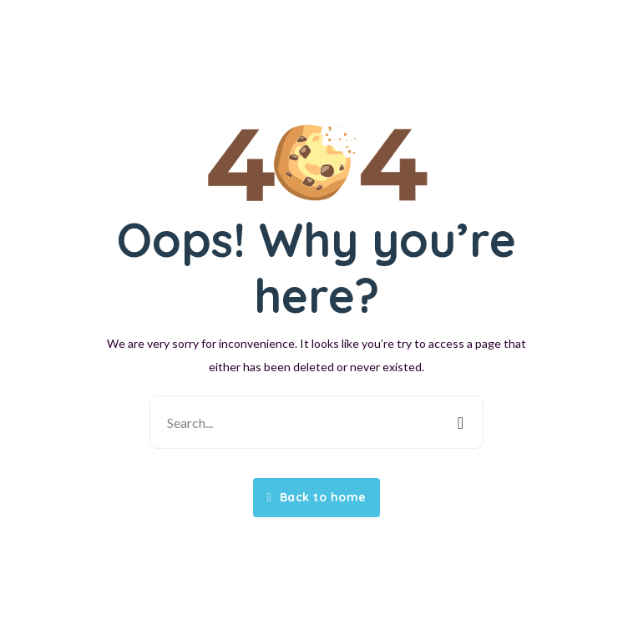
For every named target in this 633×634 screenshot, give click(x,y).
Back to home (316, 497)
